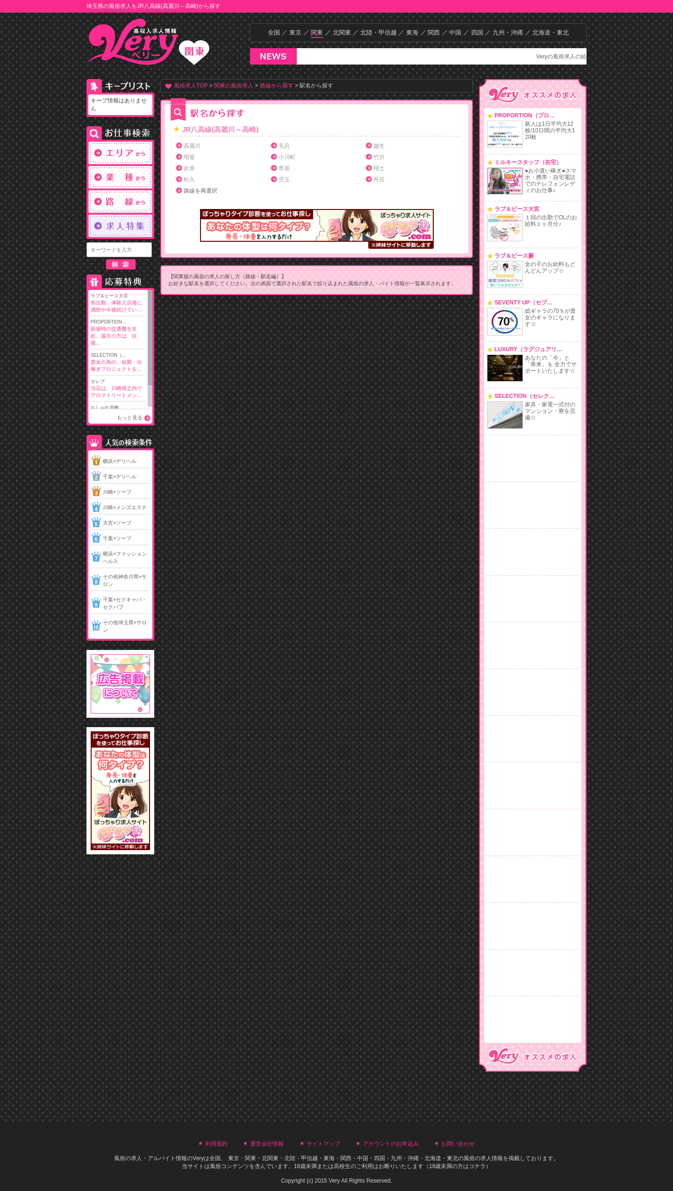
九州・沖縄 (508, 32)
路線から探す (277, 85)
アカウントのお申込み (391, 1143)
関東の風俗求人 (233, 85)
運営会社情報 (267, 1143)
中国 (455, 32)
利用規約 (216, 1143)
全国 (274, 32)
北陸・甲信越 (378, 32)
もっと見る (130, 417)
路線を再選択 (200, 191)
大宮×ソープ (117, 523)
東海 (412, 32)
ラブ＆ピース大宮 (118, 303)
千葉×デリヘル (119, 476)
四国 (477, 32)
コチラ (477, 1166)
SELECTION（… (118, 363)
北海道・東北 (550, 32)
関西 (434, 32)
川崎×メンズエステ (125, 507)
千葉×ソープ (117, 538)
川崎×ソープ (117, 492)
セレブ (118, 389)
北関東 (342, 32)
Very (198, 1158)
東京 (295, 32)
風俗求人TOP (191, 85)
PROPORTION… (118, 332)
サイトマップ (323, 1143)
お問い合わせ (458, 1143)
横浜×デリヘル (119, 461)
